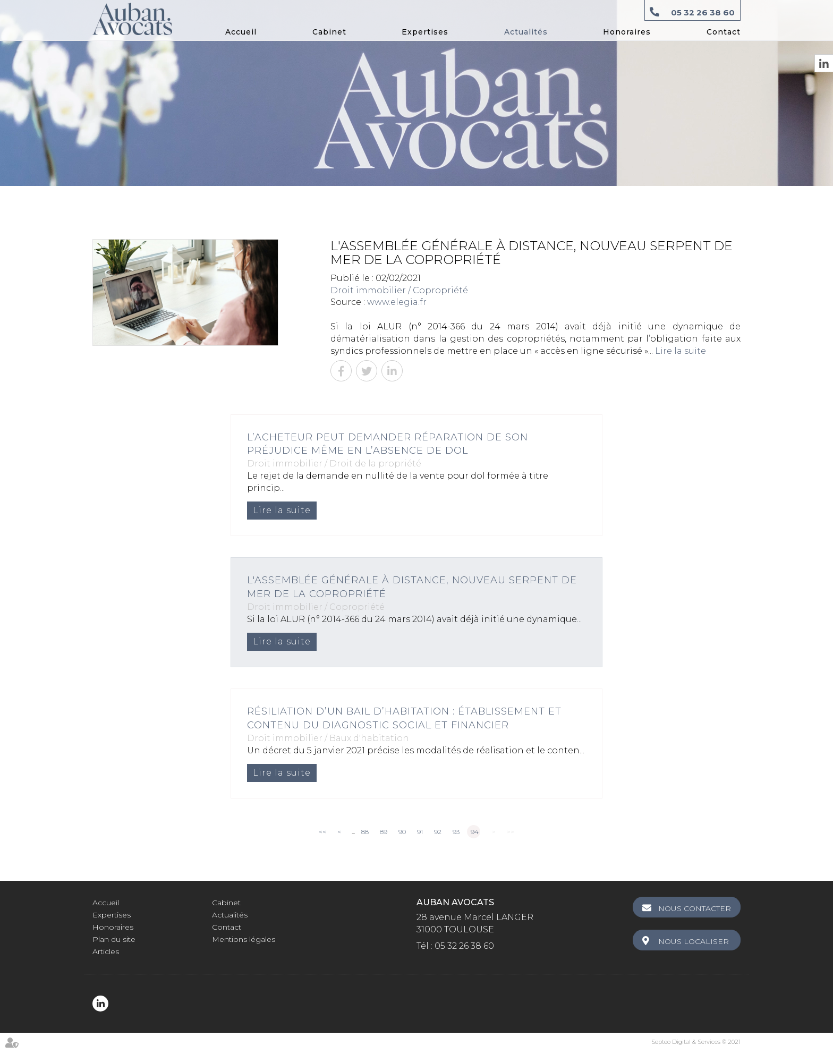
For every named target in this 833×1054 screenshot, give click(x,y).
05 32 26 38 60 (703, 12)
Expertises (425, 32)
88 (365, 832)
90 (402, 832)
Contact (724, 32)
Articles (105, 951)
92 (437, 832)
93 (456, 832)
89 (383, 832)
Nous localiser (693, 941)
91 (420, 832)
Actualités (526, 32)
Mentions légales (243, 939)
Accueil (241, 32)
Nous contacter (694, 908)
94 (475, 832)
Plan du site (113, 939)
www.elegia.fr (397, 302)
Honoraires (627, 32)
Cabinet (329, 32)
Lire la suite (680, 351)
